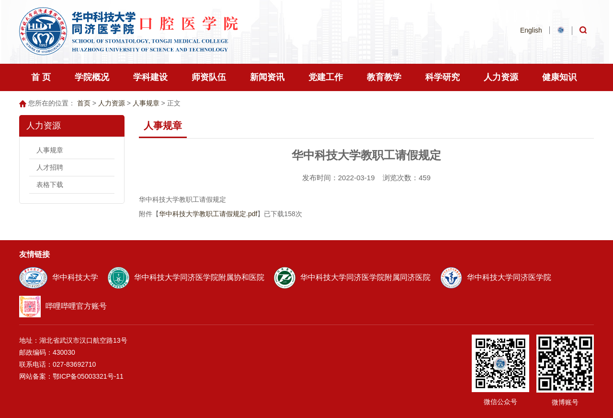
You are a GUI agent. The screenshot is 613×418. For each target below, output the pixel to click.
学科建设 (150, 77)
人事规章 (146, 103)
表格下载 (49, 184)
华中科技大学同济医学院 (495, 277)
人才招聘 (49, 167)
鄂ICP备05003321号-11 (88, 376)
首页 (84, 103)
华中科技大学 (58, 277)
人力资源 (111, 103)
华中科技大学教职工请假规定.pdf (208, 214)
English (531, 30)
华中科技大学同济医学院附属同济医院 (352, 277)
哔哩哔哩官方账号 (63, 306)
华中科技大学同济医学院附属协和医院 (186, 277)
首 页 (41, 77)
